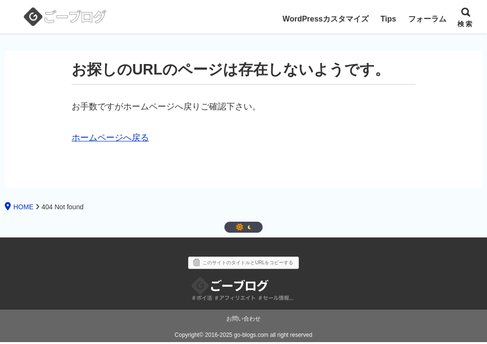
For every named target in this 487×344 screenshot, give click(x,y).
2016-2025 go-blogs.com (236, 335)
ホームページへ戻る (110, 137)
